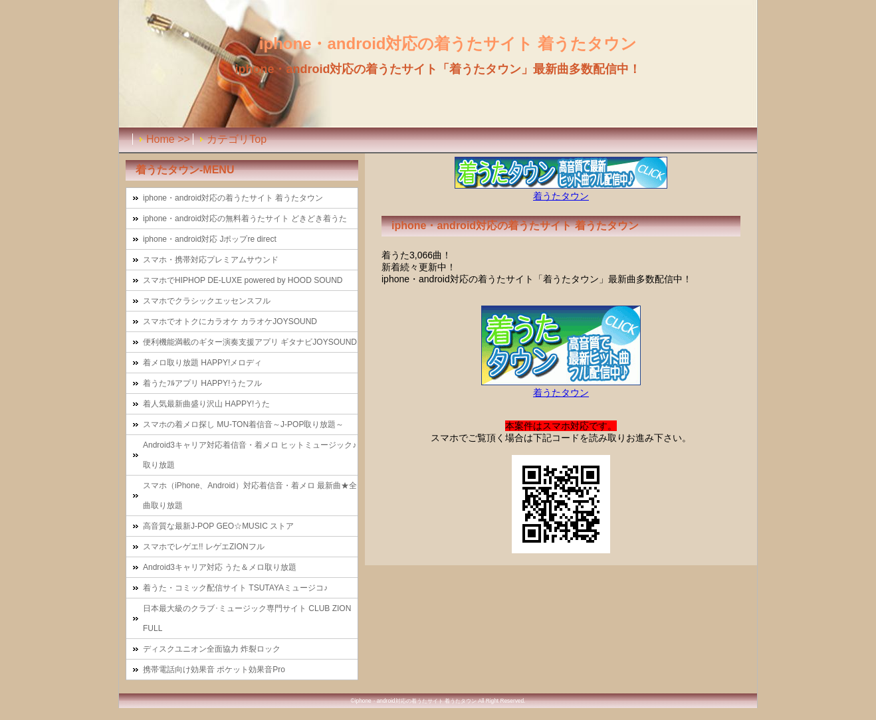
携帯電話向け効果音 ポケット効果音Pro (214, 669)
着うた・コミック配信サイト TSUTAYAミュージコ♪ (235, 587)
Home (160, 139)
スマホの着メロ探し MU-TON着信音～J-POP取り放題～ (243, 424)
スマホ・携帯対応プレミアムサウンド (210, 259)
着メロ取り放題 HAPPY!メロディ (202, 362)
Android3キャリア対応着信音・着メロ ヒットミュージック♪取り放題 (249, 455)
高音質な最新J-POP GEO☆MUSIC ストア (218, 526)
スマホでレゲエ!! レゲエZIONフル (204, 546)
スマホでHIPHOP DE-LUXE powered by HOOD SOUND (243, 280)
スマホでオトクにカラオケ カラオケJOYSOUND (230, 321)
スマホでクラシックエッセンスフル (207, 301)
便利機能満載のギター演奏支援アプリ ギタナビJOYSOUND (250, 342)
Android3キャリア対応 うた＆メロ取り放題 (219, 567)
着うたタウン (561, 196)
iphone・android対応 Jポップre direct (209, 239)
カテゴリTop (237, 139)
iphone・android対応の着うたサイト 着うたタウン (233, 198)
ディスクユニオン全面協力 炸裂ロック (211, 649)
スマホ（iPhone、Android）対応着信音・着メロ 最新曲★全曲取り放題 (250, 495)
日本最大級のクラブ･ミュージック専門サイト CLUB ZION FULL (247, 618)
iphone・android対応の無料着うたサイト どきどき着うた (245, 218)
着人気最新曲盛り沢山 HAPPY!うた (206, 403)
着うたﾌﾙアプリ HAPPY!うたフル (202, 383)
